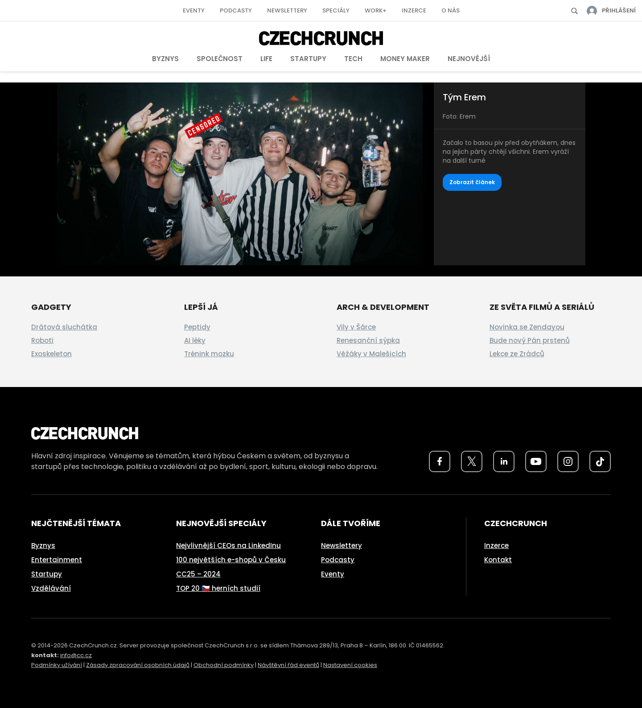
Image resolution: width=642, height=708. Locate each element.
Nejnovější (469, 58)
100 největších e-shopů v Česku (231, 559)
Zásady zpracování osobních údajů (137, 665)
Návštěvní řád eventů (288, 665)
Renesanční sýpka (368, 340)
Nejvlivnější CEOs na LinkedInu (228, 545)
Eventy (194, 10)
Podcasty (236, 10)
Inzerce (414, 10)
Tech (353, 58)
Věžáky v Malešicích (371, 353)
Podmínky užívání (56, 665)
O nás (450, 10)
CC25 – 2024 (198, 574)
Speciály (336, 10)
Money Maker (405, 58)
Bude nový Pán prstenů (530, 340)
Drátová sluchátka (64, 327)
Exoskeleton (51, 353)
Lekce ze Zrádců (517, 353)
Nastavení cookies (350, 665)
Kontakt (498, 559)
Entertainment (56, 559)
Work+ (376, 10)
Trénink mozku (209, 353)
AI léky (195, 340)
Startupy (308, 58)
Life (266, 58)
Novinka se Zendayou (527, 327)
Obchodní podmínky (223, 665)
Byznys (165, 58)
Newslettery (287, 10)
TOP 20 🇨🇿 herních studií (218, 588)
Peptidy (197, 327)
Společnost (220, 58)
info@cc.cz (76, 655)
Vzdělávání (51, 588)
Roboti (42, 340)
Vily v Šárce (356, 327)
